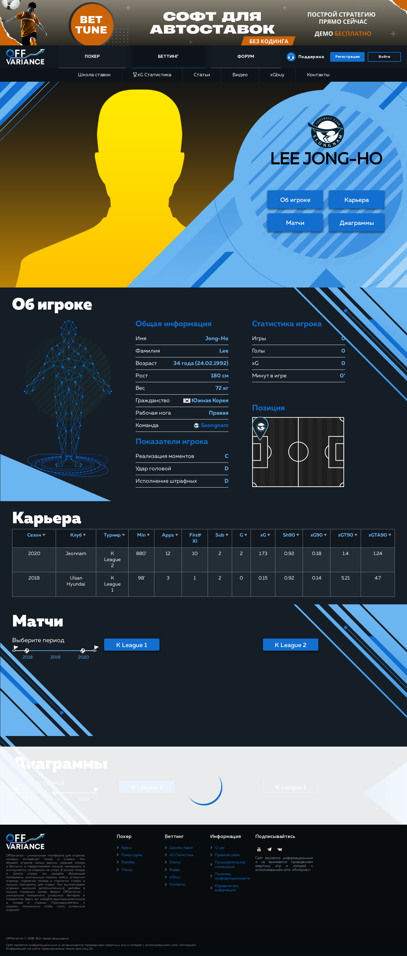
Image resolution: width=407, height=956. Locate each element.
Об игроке (295, 200)
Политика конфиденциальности (232, 876)
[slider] (26, 650)
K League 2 (291, 645)
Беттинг (169, 56)
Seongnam (210, 425)
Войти (384, 57)
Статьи (202, 75)
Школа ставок (94, 75)
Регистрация (347, 57)
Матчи (295, 223)
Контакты (318, 75)
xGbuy (277, 75)
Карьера (356, 200)
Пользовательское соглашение (230, 865)
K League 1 (131, 645)
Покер (94, 56)
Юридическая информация (226, 888)
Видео (240, 75)
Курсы (126, 848)
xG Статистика (152, 74)
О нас (220, 848)
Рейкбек (128, 862)
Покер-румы (132, 855)
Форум (245, 56)
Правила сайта (227, 855)
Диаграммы (357, 223)
